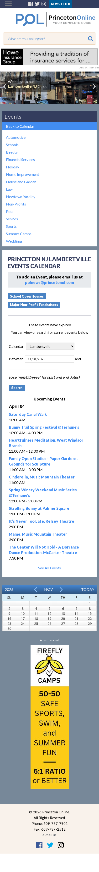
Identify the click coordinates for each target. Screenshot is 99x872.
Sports (11, 226)
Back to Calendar (20, 126)
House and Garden (21, 181)
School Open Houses (27, 296)
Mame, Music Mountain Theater (38, 534)
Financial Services (20, 159)
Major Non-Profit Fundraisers (34, 305)
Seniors (12, 219)
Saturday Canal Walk (28, 414)
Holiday (12, 167)
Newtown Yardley (20, 196)
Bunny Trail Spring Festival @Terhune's (44, 427)
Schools (12, 144)
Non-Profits (16, 204)
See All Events (49, 568)
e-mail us (49, 835)
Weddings (14, 241)
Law (9, 189)
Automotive (16, 137)
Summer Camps (18, 233)
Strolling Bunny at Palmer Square (39, 508)
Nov (48, 589)
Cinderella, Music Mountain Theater (42, 477)
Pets (9, 211)
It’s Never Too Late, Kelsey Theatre (41, 521)
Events (13, 116)
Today (87, 589)
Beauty (12, 152)
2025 (9, 589)
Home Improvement (22, 174)
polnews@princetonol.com (49, 282)
